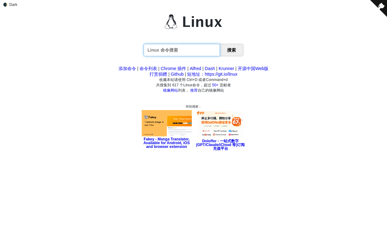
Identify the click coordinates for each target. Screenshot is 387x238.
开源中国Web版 (253, 68)
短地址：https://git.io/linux (212, 74)
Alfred (195, 68)
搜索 (231, 50)
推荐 (194, 90)
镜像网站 (170, 90)
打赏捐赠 (158, 74)
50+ (215, 85)
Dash (210, 68)
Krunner (226, 68)
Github (177, 74)
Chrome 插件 (173, 68)
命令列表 (148, 68)
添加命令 (127, 68)
